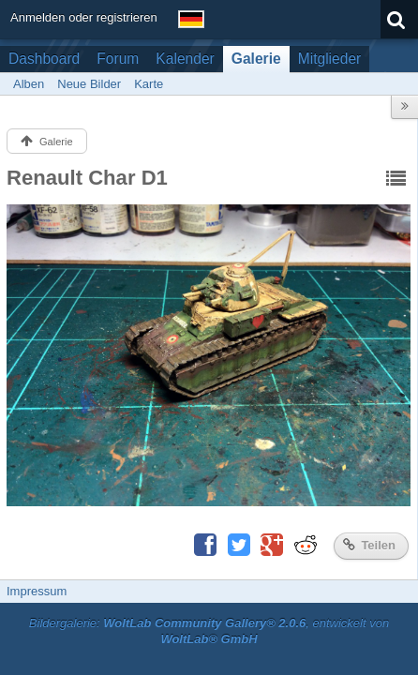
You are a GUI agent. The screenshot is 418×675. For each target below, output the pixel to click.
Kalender (185, 59)
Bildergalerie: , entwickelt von (209, 631)
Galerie (256, 59)
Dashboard (44, 59)
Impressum (37, 591)
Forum (118, 59)
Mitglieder (330, 59)
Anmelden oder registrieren (83, 17)
